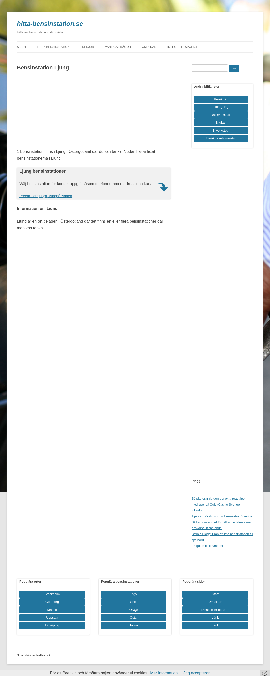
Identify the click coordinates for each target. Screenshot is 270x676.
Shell (133, 602)
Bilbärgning (220, 107)
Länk (215, 617)
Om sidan (149, 47)
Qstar (134, 617)
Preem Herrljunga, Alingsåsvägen (45, 196)
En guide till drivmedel (207, 546)
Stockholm (52, 594)
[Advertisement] (94, 111)
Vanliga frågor (118, 47)
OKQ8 (133, 610)
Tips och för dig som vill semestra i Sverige (222, 516)
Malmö (52, 610)
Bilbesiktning (220, 99)
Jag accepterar (196, 673)
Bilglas (220, 122)
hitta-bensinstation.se (50, 23)
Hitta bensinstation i (54, 47)
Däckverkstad (220, 115)
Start (21, 47)
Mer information (164, 673)
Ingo (134, 594)
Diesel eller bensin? (215, 610)
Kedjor (88, 47)
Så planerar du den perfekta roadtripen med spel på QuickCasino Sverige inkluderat (219, 504)
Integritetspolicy (182, 47)
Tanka (133, 625)
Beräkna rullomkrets (220, 138)
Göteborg (52, 602)
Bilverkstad (220, 130)
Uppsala (52, 617)
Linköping (52, 625)
